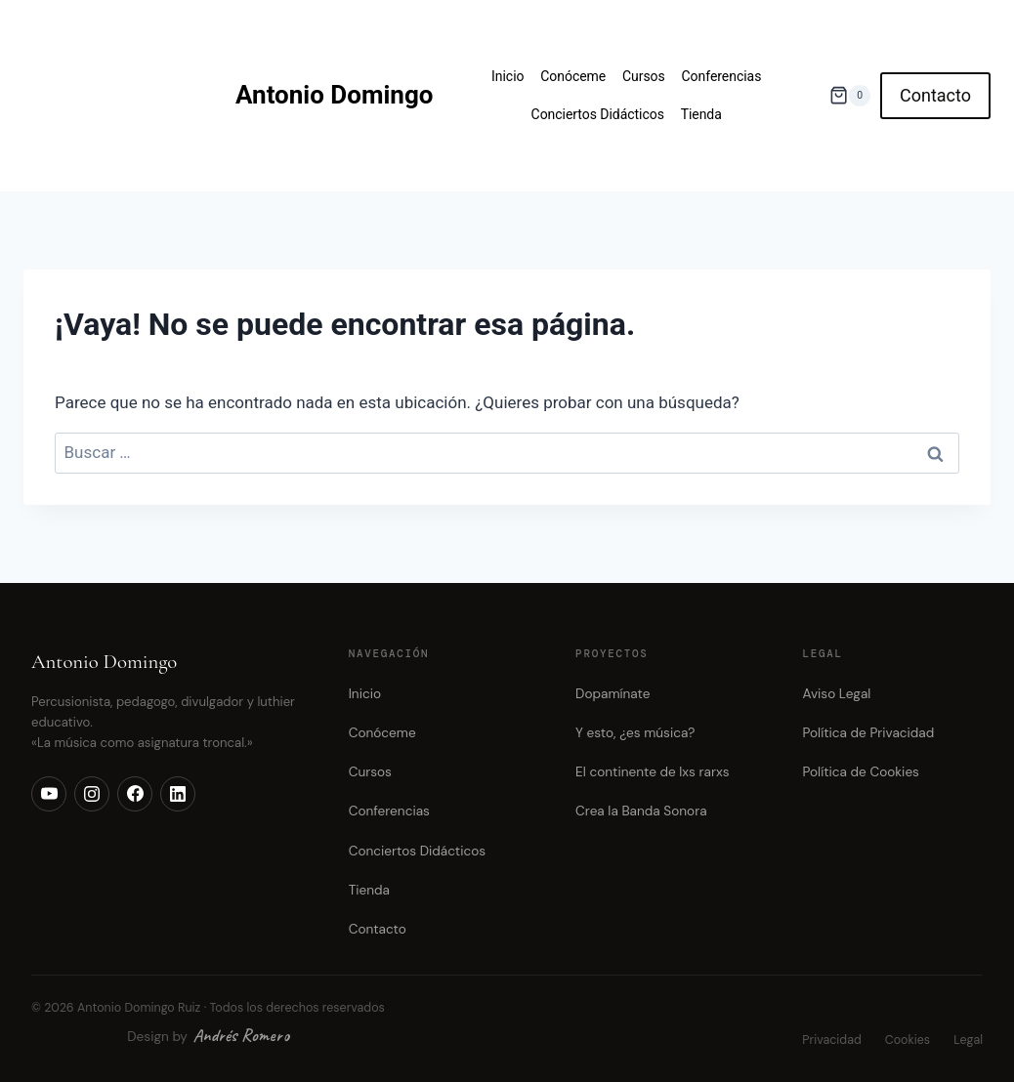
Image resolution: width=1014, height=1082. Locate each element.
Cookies (907, 1040)
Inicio (507, 76)
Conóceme (573, 76)
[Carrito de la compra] (849, 95)
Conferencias (722, 76)
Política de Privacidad (869, 733)
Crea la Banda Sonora (640, 811)
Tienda (701, 114)
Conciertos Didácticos (597, 114)
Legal (968, 1040)
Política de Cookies (861, 772)
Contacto (935, 95)
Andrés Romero (241, 1035)
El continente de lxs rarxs (652, 772)
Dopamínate (612, 694)
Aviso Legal (837, 694)
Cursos (643, 76)
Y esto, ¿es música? (635, 733)
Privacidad (831, 1040)
